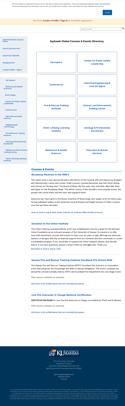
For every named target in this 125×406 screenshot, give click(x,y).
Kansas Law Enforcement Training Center (15, 151)
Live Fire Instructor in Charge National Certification (61, 295)
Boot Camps (10, 95)
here (102, 6)
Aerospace (9, 80)
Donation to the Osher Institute (49, 223)
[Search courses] (100, 29)
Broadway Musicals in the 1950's (50, 174)
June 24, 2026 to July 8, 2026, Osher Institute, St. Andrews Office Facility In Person (67, 212)
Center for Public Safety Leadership (15, 103)
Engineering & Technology (10, 126)
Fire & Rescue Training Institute (14, 134)
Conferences (10, 110)
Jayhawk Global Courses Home (13, 40)
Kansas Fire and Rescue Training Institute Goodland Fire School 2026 (71, 260)
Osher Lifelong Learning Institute (15, 160)
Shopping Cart (9, 63)
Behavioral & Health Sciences (13, 88)
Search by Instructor (11, 48)
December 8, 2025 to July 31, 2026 (46, 249)
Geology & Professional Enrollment (15, 143)
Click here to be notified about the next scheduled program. (57, 284)
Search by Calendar (11, 56)
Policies (64, 379)
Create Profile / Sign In (12, 70)
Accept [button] (107, 12)
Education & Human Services (13, 117)
